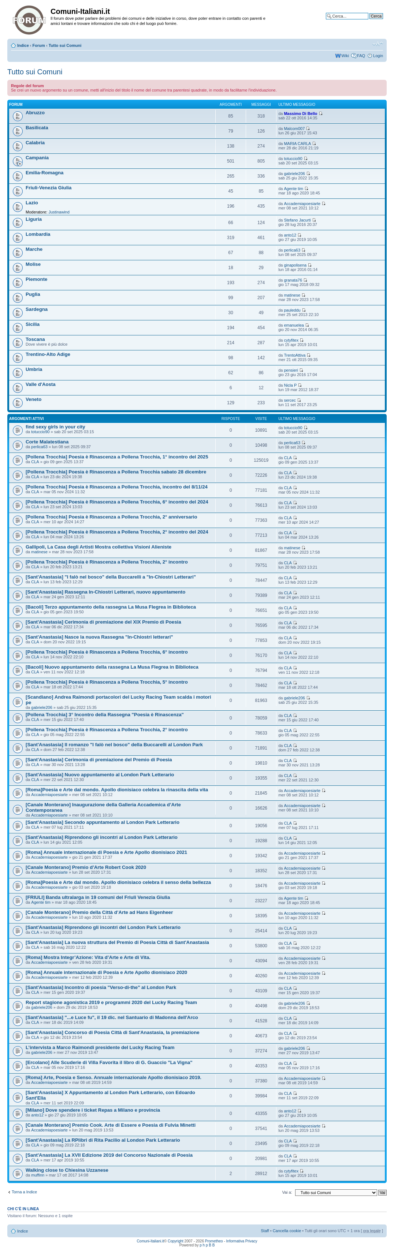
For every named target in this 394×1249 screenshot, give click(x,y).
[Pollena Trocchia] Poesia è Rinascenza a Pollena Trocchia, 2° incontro (107, 562)
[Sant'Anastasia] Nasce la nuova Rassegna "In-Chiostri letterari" (99, 637)
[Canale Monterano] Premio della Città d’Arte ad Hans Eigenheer (99, 912)
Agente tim (293, 188)
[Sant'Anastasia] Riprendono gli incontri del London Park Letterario (103, 927)
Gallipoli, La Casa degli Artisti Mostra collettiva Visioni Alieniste (98, 547)
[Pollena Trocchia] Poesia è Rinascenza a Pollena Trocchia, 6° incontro (107, 652)
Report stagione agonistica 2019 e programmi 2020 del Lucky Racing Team (111, 1002)
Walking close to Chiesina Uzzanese (67, 1170)
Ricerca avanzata (367, 21)
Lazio (32, 202)
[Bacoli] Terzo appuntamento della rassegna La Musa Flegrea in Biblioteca (111, 607)
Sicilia (33, 324)
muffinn (37, 1175)
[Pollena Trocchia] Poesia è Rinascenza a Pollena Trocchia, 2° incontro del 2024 (117, 532)
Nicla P (290, 385)
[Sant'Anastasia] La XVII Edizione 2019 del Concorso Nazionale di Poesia (109, 1155)
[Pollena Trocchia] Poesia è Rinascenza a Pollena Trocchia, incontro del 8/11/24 (117, 487)
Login (378, 55)
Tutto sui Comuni (65, 45)
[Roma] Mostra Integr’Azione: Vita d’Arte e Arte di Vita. (88, 957)
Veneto (33, 399)
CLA (35, 462)
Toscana (35, 339)
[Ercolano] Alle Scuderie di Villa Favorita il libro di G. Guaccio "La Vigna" (109, 1062)
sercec (290, 400)
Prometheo (214, 1241)
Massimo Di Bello (300, 113)
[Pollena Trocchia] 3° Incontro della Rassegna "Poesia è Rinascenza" (105, 714)
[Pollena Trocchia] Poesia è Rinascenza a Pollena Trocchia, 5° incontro (107, 682)
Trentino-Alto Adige (48, 354)
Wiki (345, 55)
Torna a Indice (24, 1192)
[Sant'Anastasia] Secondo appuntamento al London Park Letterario (102, 822)
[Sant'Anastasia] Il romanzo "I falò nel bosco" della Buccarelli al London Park (114, 744)
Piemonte (36, 279)
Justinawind (58, 212)
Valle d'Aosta (41, 384)
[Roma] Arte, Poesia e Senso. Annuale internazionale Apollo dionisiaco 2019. (113, 1077)
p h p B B (207, 1245)
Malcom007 (294, 128)
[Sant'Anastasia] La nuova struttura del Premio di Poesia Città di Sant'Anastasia (117, 942)
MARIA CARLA (297, 143)
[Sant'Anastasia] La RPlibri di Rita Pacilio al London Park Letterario (103, 1140)
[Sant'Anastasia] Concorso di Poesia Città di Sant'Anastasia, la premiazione (113, 1032)
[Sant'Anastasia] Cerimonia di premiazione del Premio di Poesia (99, 759)
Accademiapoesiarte (302, 203)
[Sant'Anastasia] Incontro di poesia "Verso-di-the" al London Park (101, 987)
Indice (23, 45)
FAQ (361, 55)
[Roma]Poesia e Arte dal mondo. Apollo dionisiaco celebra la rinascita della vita (117, 789)
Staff (265, 1230)
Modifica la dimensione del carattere (377, 44)
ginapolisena (295, 265)
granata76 (293, 280)
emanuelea (294, 325)
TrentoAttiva (294, 355)
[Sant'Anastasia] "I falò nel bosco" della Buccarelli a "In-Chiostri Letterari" (111, 577)
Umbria (34, 369)
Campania (37, 157)
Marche (34, 249)
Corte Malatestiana (47, 442)
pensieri (291, 370)
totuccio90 (293, 158)
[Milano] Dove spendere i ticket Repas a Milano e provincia (93, 1110)
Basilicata (37, 127)
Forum (39, 45)
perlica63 (292, 250)
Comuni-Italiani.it (150, 1241)
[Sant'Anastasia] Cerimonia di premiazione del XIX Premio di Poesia (103, 622)
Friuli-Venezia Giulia (48, 187)
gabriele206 (294, 173)
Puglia (33, 294)
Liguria (34, 219)
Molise (33, 264)
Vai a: (287, 1192)
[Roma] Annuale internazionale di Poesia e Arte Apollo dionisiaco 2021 (106, 852)
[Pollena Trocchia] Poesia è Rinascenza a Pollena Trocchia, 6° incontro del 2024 (117, 502)
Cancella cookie (287, 1230)
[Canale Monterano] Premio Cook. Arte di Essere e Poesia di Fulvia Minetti (111, 1125)
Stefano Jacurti (297, 220)
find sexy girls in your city (55, 427)
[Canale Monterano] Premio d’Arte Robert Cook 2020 (86, 867)
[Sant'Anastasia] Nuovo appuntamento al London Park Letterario (100, 774)
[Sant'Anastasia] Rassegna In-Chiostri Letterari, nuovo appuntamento (105, 592)
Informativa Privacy (241, 1241)
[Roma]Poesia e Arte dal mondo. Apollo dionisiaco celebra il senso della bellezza (118, 882)
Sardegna (37, 309)
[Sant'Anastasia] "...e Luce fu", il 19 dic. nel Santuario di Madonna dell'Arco (112, 1017)
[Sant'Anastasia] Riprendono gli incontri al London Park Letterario (102, 837)
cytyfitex (291, 340)
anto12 (290, 235)
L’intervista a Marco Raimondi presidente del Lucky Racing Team (100, 1047)
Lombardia (38, 234)
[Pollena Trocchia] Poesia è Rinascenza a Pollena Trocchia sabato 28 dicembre (116, 472)
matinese (292, 295)
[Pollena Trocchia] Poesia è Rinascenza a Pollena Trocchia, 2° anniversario (111, 517)
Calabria (35, 142)
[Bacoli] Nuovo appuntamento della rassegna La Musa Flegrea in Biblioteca (112, 667)
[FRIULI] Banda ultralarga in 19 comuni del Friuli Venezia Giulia (98, 897)
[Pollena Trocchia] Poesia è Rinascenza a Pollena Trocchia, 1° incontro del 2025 (117, 457)
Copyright (175, 1241)
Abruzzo (35, 112)
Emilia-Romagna (44, 172)
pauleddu (292, 310)
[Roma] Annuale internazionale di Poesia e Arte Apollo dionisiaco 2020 (106, 972)
